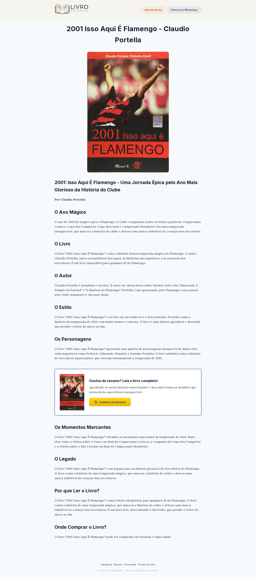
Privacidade (130, 564)
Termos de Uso (146, 564)
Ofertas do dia (153, 9)
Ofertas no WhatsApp (184, 9)
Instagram (106, 564)
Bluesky (118, 564)
